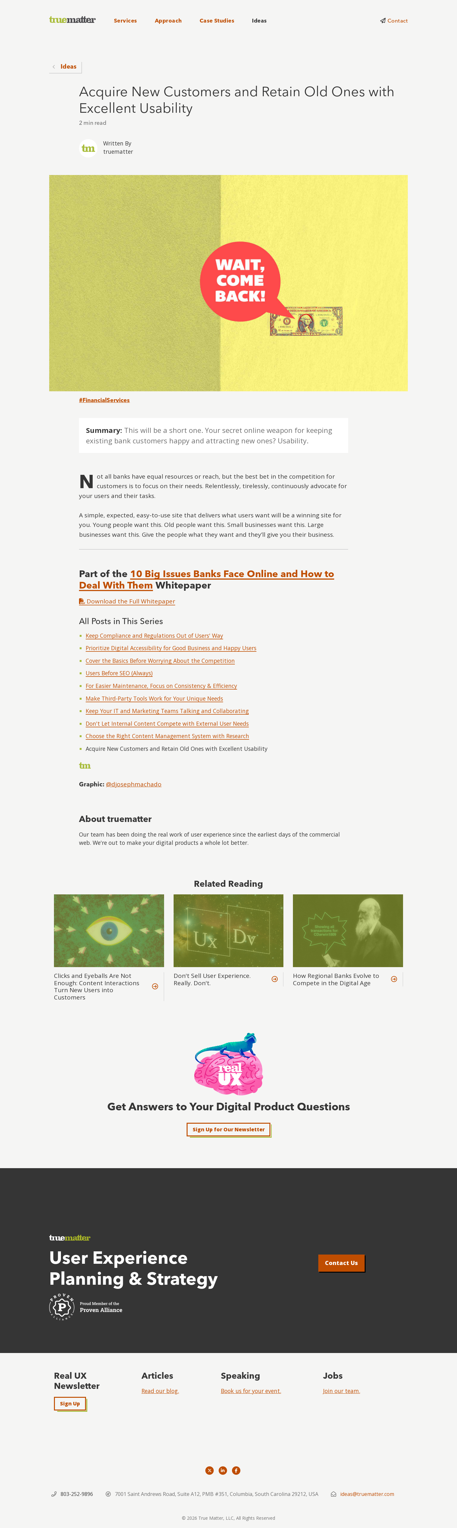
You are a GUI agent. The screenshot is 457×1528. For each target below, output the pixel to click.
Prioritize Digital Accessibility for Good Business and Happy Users (171, 648)
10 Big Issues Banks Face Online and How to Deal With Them (206, 579)
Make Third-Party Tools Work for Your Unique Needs (154, 698)
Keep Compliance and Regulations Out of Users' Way (154, 635)
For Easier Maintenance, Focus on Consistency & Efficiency (161, 686)
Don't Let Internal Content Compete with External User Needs (167, 723)
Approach (168, 20)
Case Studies (217, 20)
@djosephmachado (134, 784)
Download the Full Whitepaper (127, 601)
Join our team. (341, 1391)
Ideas (259, 20)
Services (125, 20)
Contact (397, 20)
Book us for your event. (251, 1391)
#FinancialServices (104, 400)
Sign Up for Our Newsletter (229, 1129)
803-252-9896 (77, 1494)
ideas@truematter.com (367, 1494)
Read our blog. (160, 1391)
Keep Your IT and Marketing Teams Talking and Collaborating (167, 711)
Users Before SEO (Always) (119, 673)
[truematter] (73, 20)
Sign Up (70, 1403)
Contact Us (341, 1263)
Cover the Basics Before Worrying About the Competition (160, 660)
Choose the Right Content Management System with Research (167, 736)
